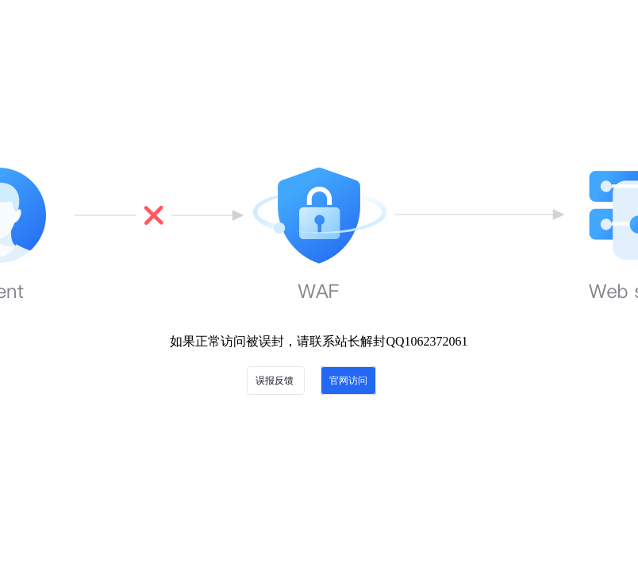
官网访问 (348, 380)
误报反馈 (276, 380)
